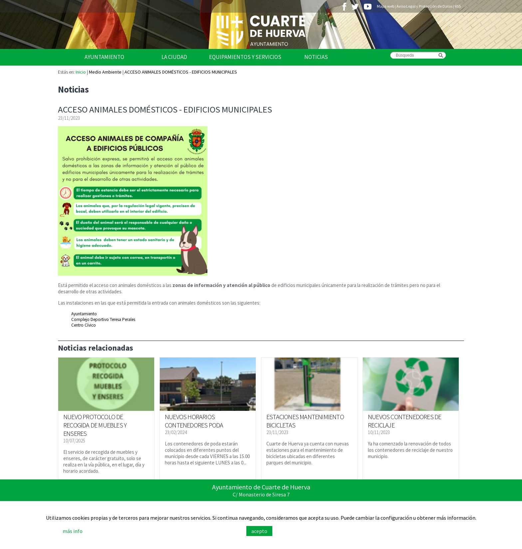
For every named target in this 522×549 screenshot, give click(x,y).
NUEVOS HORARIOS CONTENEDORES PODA (194, 420)
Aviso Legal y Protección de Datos (424, 6)
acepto (259, 531)
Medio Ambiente (105, 72)
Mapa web (385, 6)
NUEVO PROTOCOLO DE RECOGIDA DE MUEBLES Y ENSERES (95, 424)
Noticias (316, 57)
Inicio (81, 72)
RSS (458, 6)
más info (73, 531)
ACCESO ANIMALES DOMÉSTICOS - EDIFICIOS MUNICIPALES (181, 72)
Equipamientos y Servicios (245, 57)
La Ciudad (174, 57)
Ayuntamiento (104, 57)
